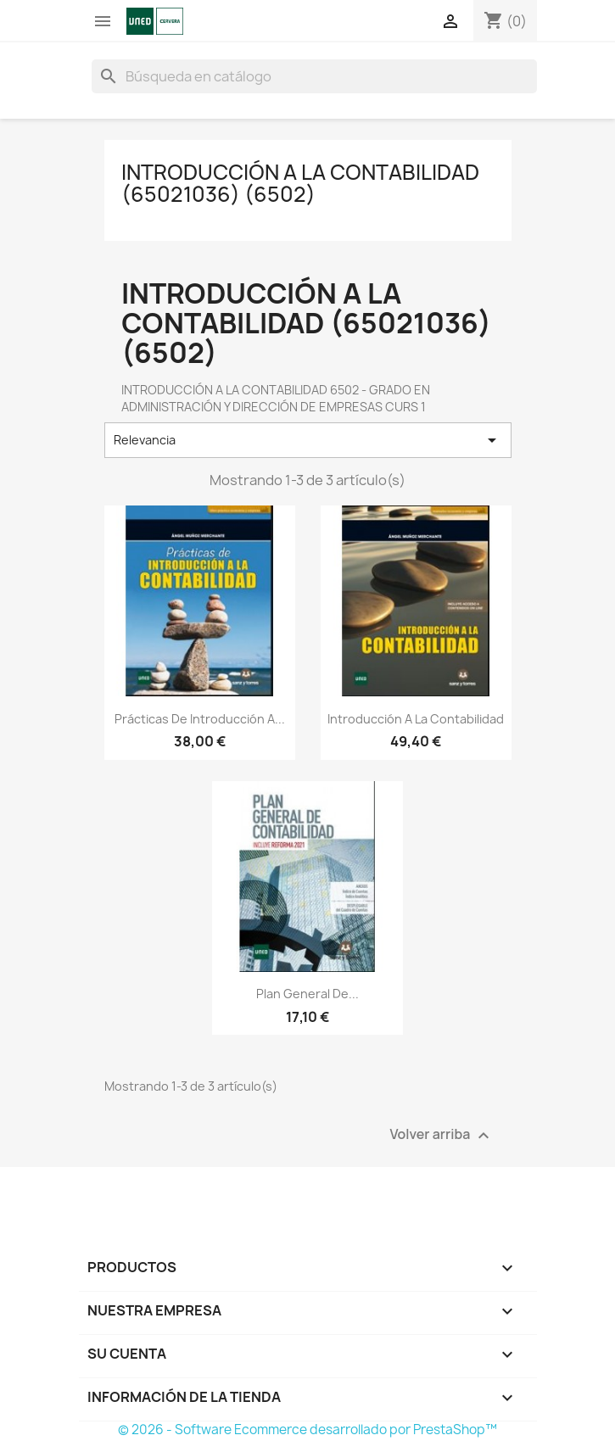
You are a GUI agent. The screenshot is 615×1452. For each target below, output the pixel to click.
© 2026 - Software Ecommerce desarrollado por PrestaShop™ (307, 1429)
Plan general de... (307, 994)
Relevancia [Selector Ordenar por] (308, 440)
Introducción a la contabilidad (415, 719)
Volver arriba (441, 1135)
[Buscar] (314, 76)
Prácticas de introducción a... (200, 719)
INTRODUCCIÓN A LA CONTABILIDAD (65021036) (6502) (300, 183)
